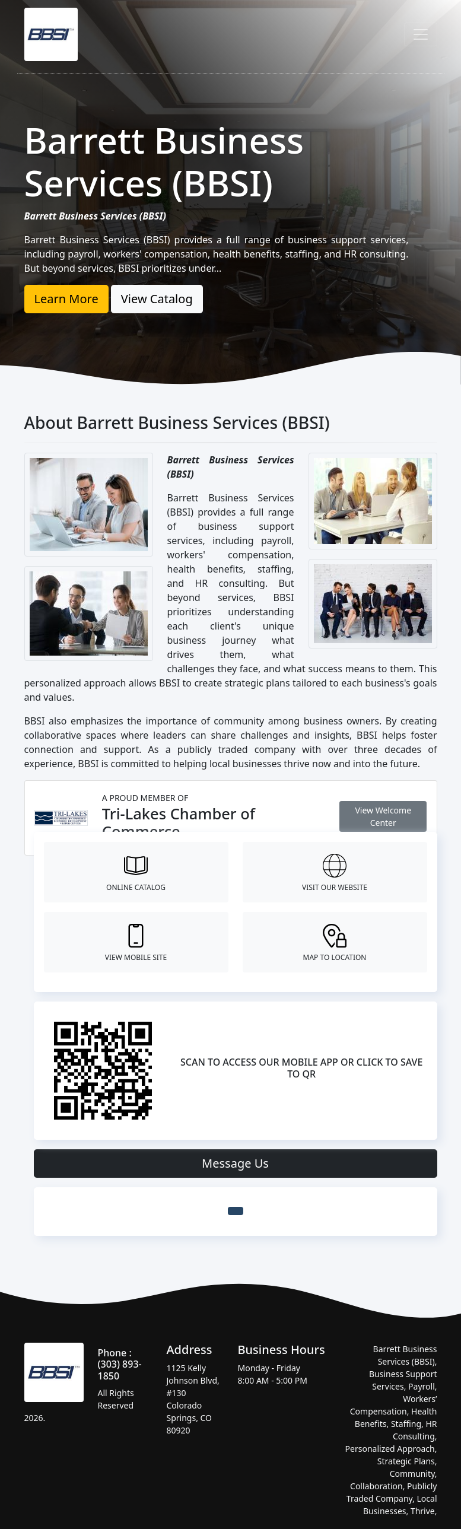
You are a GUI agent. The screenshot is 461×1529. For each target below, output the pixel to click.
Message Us (235, 1163)
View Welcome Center (383, 816)
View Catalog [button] (157, 299)
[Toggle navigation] (420, 34)
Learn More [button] (66, 299)
